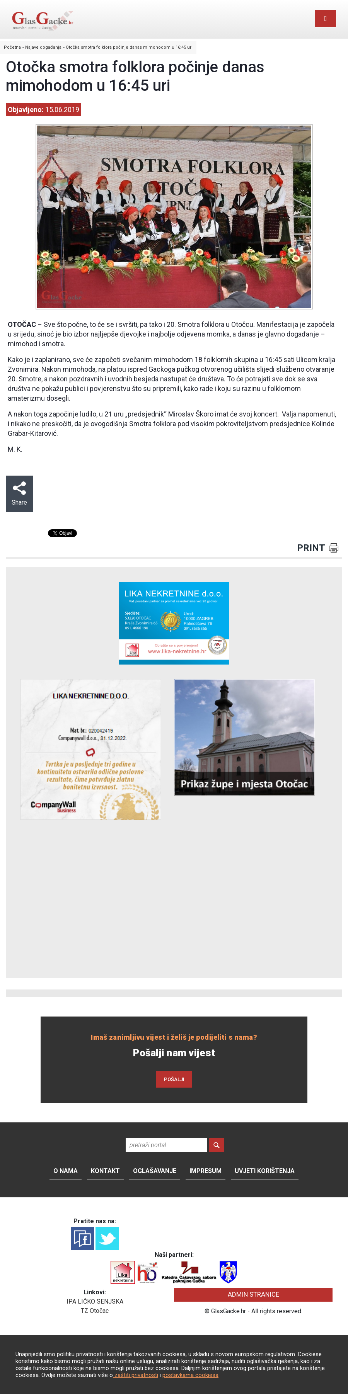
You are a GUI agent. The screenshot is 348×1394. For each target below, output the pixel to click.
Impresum (205, 1171)
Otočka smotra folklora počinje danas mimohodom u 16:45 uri (129, 47)
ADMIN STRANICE (253, 1294)
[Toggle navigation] (325, 18)
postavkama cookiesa (190, 1375)
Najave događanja (43, 47)
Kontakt (105, 1171)
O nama (65, 1171)
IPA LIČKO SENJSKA (95, 1301)
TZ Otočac (95, 1310)
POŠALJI (174, 1079)
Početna (12, 47)
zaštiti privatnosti (135, 1375)
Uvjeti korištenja (265, 1171)
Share (19, 493)
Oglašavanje (154, 1171)
